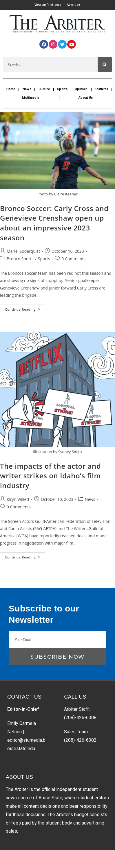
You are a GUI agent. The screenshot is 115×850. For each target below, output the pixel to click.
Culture (44, 89)
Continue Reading (25, 308)
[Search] (105, 64)
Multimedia (30, 98)
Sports (62, 89)
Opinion (81, 89)
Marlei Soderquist (23, 251)
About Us (86, 98)
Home (10, 89)
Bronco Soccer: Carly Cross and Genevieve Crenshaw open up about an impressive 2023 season (54, 223)
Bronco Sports (20, 258)
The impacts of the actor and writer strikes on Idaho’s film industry (50, 475)
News (27, 89)
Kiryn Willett (18, 499)
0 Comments (73, 258)
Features (101, 89)
